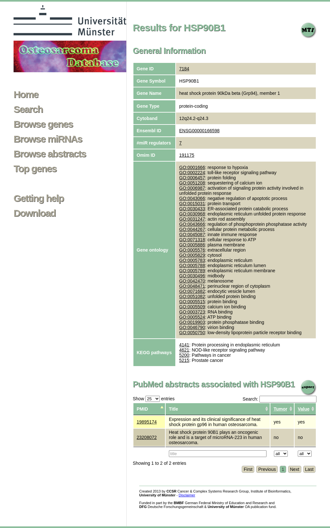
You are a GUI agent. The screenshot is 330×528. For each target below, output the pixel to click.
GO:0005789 (192, 270)
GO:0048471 (192, 286)
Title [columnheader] (173, 409)
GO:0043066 (192, 198)
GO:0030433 (192, 208)
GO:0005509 (192, 306)
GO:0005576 (192, 250)
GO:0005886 (192, 244)
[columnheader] (282, 409)
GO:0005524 (192, 317)
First (248, 469)
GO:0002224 (192, 172)
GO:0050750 (192, 332)
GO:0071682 (192, 291)
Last (309, 469)
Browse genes (43, 124)
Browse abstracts (50, 154)
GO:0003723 (192, 311)
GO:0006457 (192, 177)
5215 (184, 360)
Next (294, 469)
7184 (184, 68)
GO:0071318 (192, 239)
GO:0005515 (192, 301)
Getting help (39, 198)
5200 (184, 355)
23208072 (147, 437)
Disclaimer (187, 495)
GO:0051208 (192, 182)
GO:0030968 (192, 213)
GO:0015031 (192, 203)
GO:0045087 (192, 234)
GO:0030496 (192, 275)
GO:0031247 (192, 219)
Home (26, 94)
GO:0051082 (192, 296)
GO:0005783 (192, 260)
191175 (186, 155)
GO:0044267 (192, 229)
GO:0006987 (192, 188)
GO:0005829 (192, 255)
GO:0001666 (192, 167)
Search (28, 109)
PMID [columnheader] (142, 409)
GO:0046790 (192, 327)
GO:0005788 (192, 265)
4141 (184, 344)
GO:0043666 (192, 224)
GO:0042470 (192, 281)
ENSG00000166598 (199, 130)
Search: (279, 399)
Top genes (35, 169)
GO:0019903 (192, 322)
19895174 (147, 421)
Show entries (154, 398)
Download (35, 213)
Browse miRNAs (48, 139)
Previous (267, 469)
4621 (184, 350)
